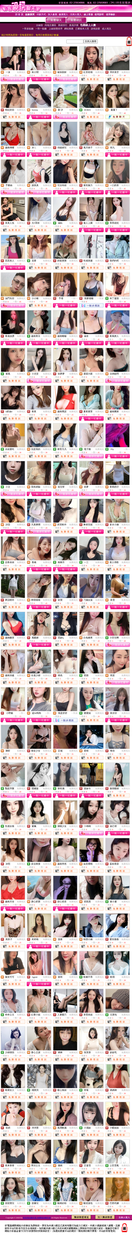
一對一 (127, 110)
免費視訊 (21, 72)
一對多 (100, 298)
